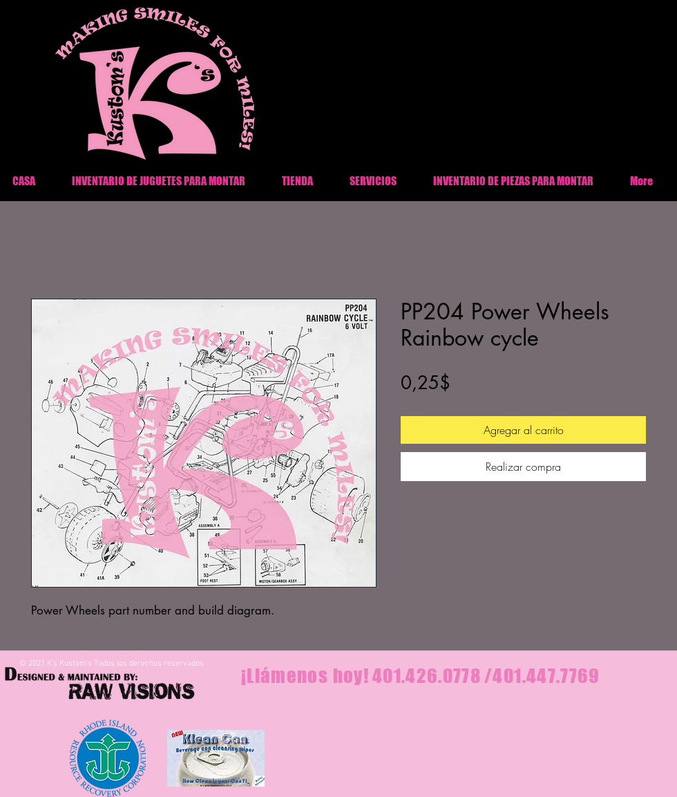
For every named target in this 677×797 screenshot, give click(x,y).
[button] (512, 181)
